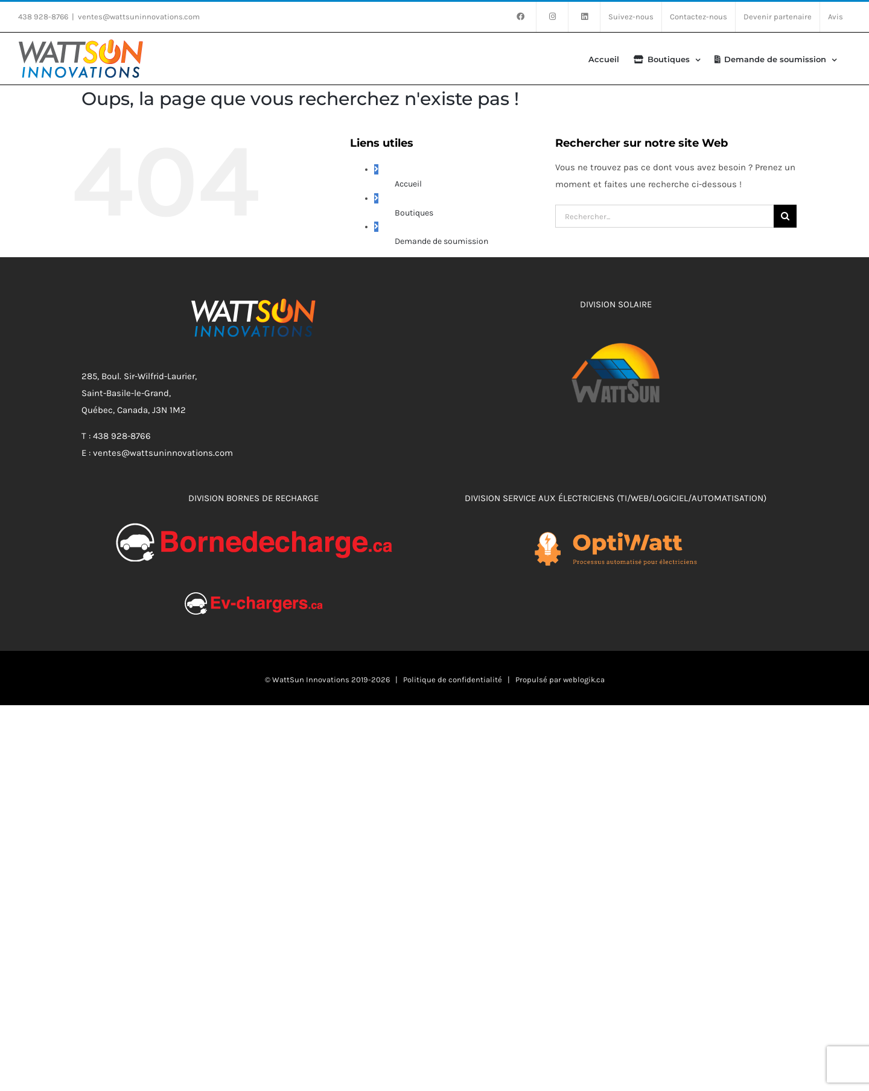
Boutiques (414, 213)
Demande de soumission (441, 241)
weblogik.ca (584, 679)
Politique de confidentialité (452, 679)
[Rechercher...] (664, 216)
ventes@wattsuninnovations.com (139, 16)
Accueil (408, 184)
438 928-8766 (43, 16)
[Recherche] (785, 216)
